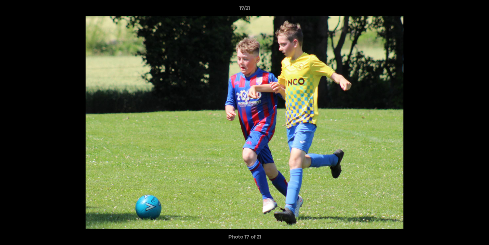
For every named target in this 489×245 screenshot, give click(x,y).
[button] (477, 10)
